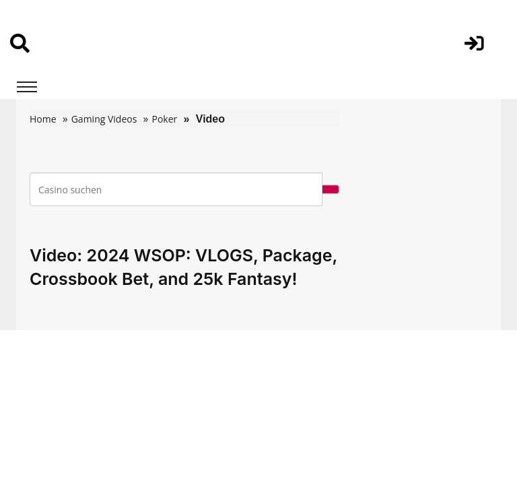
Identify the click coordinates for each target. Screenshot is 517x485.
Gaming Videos (104, 118)
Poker (164, 118)
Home (43, 118)
